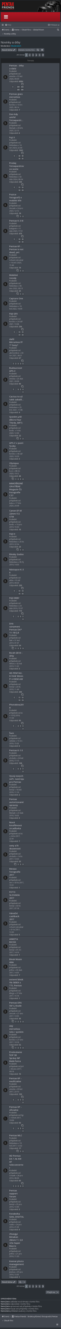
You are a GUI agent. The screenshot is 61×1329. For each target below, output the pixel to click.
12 (22, 697)
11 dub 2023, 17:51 (16, 229)
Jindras (12, 1272)
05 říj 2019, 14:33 (16, 563)
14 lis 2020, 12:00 (15, 431)
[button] (42, 55)
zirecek (12, 1013)
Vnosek (12, 208)
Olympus (14, 463)
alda (11, 580)
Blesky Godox (16, 554)
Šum (11, 733)
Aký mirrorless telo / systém (16, 1028)
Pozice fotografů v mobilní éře (15, 197)
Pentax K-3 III (16, 220)
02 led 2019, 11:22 (15, 664)
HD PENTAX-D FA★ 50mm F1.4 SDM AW (16, 675)
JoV (22, 1066)
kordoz (12, 104)
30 (22, 239)
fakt (10, 640)
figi (22, 1115)
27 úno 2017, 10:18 (16, 1041)
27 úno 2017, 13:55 (16, 1014)
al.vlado (12, 758)
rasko (11, 1224)
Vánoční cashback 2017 (14, 916)
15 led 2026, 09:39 (15, 77)
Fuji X (12, 137)
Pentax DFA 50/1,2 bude (15, 1004)
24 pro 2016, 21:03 (15, 1225)
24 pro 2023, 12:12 (16, 209)
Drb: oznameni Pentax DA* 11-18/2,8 (15, 628)
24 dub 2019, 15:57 (16, 607)
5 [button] (39, 55)
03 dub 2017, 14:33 (15, 971)
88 (19, 156)
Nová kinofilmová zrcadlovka (15, 825)
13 (19, 591)
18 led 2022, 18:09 (15, 307)
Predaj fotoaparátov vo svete (16, 165)
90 (19, 159)
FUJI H (12, 533)
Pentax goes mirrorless (16, 95)
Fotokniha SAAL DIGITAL (16, 1215)
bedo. (11, 430)
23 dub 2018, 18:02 (16, 814)
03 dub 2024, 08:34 (16, 178)
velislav (12, 741)
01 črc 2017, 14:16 (15, 951)
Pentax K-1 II (16, 750)
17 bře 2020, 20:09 (15, 504)
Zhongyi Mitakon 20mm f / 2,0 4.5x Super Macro (16, 1239)
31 (19, 242)
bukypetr (13, 228)
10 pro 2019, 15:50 (15, 525)
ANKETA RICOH (13, 940)
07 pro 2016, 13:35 (16, 1273)
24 (22, 190)
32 (22, 242)
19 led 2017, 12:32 (15, 1144)
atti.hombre (14, 353)
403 (18, 87)
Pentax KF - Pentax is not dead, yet (16, 249)
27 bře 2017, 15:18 (15, 994)
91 (22, 159)
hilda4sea (13, 145)
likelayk (12, 128)
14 (22, 591)
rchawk (12, 1175)
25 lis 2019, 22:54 (16, 542)
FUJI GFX (13, 313)
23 (19, 190)
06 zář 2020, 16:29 (16, 455)
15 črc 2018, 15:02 (15, 742)
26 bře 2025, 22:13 (16, 129)
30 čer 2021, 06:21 (16, 354)
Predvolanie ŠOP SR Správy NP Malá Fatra (15, 1057)
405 (18, 90)
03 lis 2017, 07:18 (14, 907)
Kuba (11, 503)
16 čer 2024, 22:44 (15, 146)
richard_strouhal (16, 260)
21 (19, 187)
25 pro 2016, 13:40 (15, 1205)
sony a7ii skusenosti (15, 847)
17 (19, 335)
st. (22, 713)
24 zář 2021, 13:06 (16, 322)
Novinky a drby (10, 42)
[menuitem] (8, 25)
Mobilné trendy (13, 276)
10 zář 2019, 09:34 (14, 581)
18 (22, 335)
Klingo (12, 993)
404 (22, 87)
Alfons (12, 663)
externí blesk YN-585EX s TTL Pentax (16, 982)
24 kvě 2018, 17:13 (16, 759)
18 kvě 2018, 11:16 (15, 791)
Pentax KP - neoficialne (15, 1080)
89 (22, 156)
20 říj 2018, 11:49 (14, 688)
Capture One (16, 298)
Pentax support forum (13, 1193)
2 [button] (29, 55)
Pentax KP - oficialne (15, 1108)
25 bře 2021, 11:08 (15, 408)
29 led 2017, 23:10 (15, 1090)
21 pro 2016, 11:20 (15, 1255)
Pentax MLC (15, 1135)
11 (19, 697)
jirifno (11, 970)
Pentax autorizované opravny (16, 802)
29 (19, 239)
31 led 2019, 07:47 (14, 641)
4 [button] (36, 55)
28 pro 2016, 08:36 (16, 1176)
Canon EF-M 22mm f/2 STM (15, 513)
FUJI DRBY (14, 597)
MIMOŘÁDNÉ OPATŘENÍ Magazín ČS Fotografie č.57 (16, 489)
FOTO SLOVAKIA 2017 (14, 894)
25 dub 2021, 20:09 (16, 380)
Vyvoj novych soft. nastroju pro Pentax (16, 778)
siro (11, 882)
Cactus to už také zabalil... (16, 398)
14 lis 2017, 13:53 (15, 857)
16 (22, 332)
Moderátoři (16, 46)
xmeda (12, 76)
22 (22, 187)
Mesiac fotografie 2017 (14, 871)
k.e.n (11, 471)
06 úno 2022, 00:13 (16, 287)
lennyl (11, 687)
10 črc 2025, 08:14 (15, 106)
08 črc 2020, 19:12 (14, 472)
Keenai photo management (16, 1263)
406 (22, 90)
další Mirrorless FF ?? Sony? (16, 342)
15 (19, 332)
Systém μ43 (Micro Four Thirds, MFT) (15, 419)
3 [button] (32, 55)
